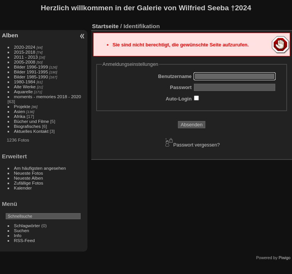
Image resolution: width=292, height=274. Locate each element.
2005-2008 (24, 61)
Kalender (23, 187)
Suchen (21, 230)
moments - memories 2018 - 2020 (47, 96)
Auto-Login (179, 99)
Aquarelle (24, 91)
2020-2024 (24, 47)
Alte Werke (25, 86)
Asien (19, 111)
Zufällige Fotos (28, 182)
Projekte (22, 106)
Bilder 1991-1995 (31, 71)
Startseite (105, 26)
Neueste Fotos (28, 172)
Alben (10, 35)
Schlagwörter (27, 225)
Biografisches (27, 126)
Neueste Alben (28, 177)
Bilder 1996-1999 (31, 66)
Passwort (181, 87)
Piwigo (284, 257)
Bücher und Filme (31, 121)
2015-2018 (24, 51)
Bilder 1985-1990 (31, 76)
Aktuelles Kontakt (31, 131)
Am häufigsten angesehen (40, 168)
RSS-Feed (24, 240)
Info (18, 235)
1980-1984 (24, 81)
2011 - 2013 (26, 56)
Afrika (19, 116)
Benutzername (175, 76)
